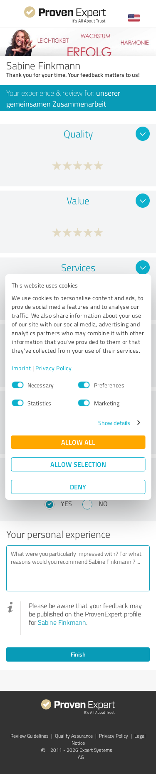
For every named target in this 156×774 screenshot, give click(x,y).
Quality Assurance (74, 735)
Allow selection (78, 464)
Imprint (21, 368)
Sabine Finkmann (62, 622)
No (103, 503)
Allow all (78, 442)
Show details (114, 423)
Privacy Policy (53, 368)
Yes (66, 503)
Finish (78, 654)
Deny (78, 486)
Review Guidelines (29, 735)
